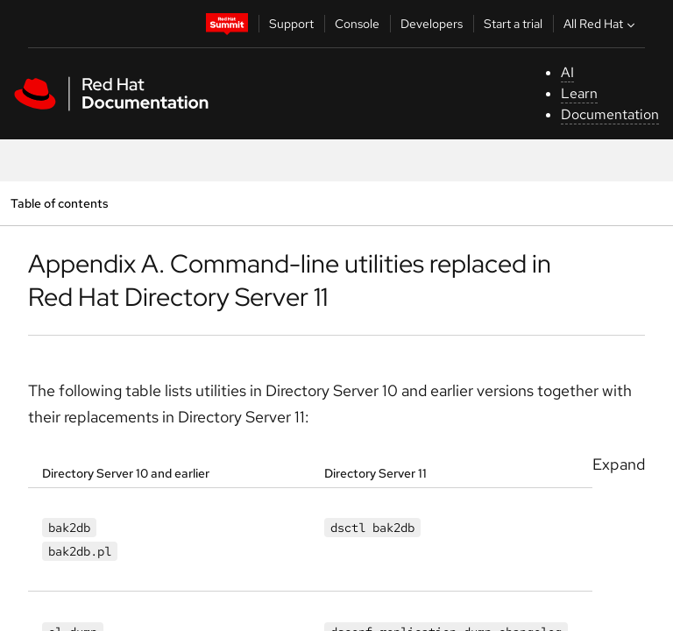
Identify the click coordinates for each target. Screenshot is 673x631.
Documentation (610, 114)
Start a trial (513, 24)
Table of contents (59, 203)
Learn (579, 93)
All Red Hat (601, 24)
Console (357, 24)
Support (291, 24)
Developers (431, 24)
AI (567, 72)
